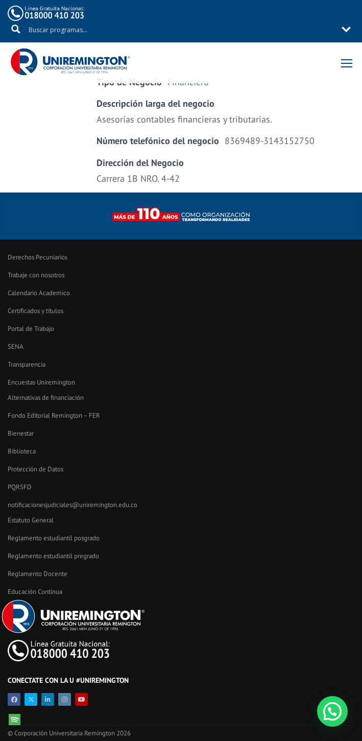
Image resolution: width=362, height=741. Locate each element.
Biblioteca (22, 451)
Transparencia (26, 364)
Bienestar (21, 433)
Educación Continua (35, 591)
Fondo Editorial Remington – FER (54, 415)
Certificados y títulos (35, 310)
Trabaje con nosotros (36, 275)
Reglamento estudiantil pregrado (53, 556)
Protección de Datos (35, 469)
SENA (15, 346)
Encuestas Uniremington (41, 382)
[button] (332, 711)
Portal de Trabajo (31, 328)
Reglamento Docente (37, 573)
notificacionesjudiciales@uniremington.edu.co (72, 504)
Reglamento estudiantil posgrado (54, 538)
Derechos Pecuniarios (37, 257)
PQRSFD (20, 487)
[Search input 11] (181, 29)
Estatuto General (31, 520)
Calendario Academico (39, 293)
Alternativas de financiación (46, 397)
